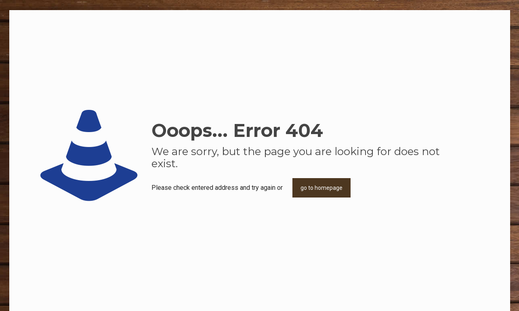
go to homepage (321, 188)
